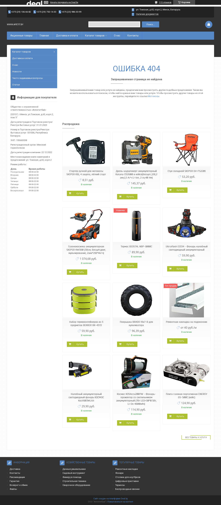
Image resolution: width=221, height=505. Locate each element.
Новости (17, 71)
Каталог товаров (94, 35)
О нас (117, 35)
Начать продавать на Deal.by (64, 2)
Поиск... (150, 24)
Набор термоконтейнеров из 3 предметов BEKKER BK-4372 (86, 324)
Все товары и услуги (196, 437)
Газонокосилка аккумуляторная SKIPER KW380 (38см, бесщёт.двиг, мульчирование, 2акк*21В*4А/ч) (86, 249)
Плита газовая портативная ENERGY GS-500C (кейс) (186, 396)
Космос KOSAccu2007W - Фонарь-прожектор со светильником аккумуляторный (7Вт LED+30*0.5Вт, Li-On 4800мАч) (136, 399)
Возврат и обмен (19, 485)
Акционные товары (21, 35)
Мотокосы (153, 96)
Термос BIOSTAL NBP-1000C (136, 246)
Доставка (15, 469)
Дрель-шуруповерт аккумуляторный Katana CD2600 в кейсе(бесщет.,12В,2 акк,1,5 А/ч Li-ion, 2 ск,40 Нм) (136, 174)
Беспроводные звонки (127, 489)
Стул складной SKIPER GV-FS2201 (187, 171)
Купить (80, 193)
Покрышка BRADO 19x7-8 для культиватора (136, 324)
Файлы (13, 489)
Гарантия (14, 481)
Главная (44, 35)
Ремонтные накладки (126, 469)
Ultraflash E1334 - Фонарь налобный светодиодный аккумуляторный (187, 248)
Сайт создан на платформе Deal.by (110, 498)
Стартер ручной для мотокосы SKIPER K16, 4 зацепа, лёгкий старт (86, 173)
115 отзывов (165, 2)
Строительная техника (74, 481)
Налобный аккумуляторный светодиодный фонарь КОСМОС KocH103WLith (86, 397)
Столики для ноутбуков (127, 477)
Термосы (120, 485)
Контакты (132, 35)
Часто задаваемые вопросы (27, 78)
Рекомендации (17, 477)
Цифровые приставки (127, 481)
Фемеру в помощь (72, 477)
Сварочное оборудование (76, 485)
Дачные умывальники (74, 469)
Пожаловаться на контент (120, 502)
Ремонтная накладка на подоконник (186, 322)
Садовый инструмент (74, 473)
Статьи (16, 84)
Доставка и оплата (67, 35)
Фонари (119, 473)
